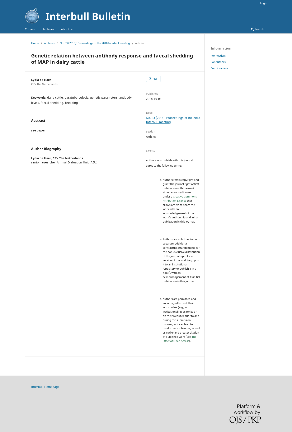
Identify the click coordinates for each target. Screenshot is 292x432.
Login (263, 3)
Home (35, 43)
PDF (154, 79)
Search (257, 29)
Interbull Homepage (45, 387)
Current (30, 29)
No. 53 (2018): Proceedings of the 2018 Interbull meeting (95, 43)
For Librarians (219, 68)
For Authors (218, 62)
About (65, 29)
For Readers (218, 55)
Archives (48, 29)
